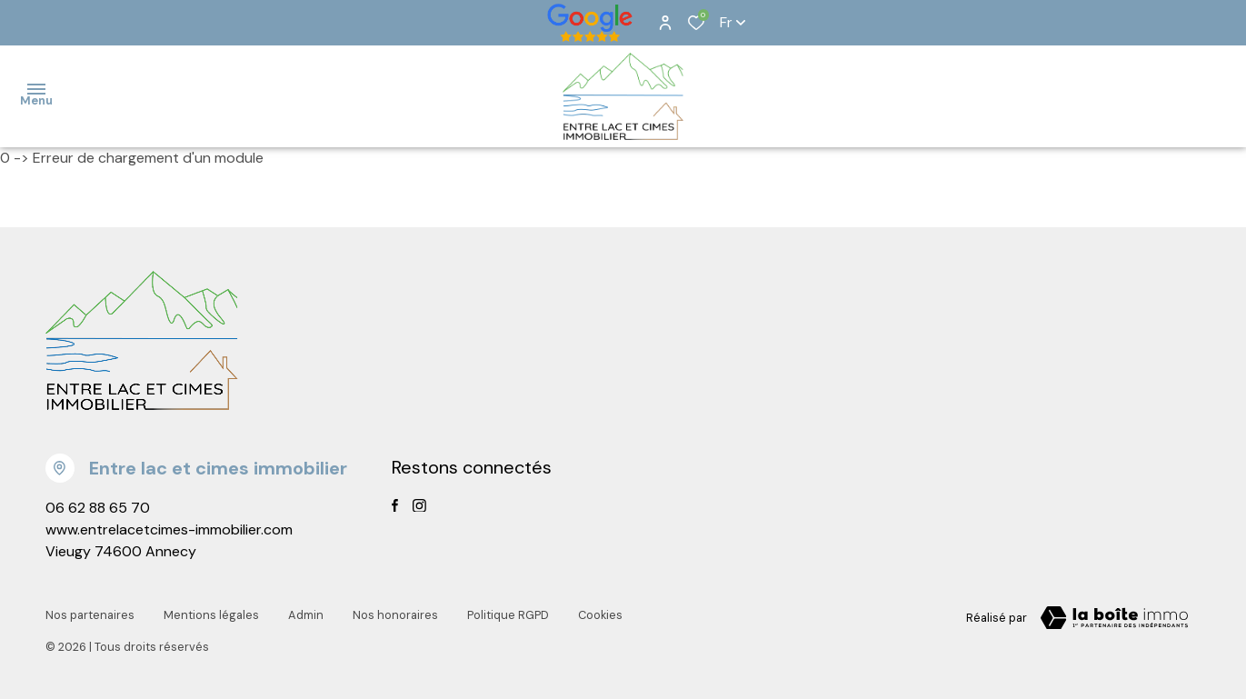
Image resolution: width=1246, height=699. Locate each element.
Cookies (600, 615)
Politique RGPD (508, 615)
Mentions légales (211, 615)
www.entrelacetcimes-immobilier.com (169, 529)
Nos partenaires (90, 615)
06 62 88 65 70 (97, 507)
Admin (306, 615)
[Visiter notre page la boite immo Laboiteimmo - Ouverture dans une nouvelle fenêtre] (1114, 618)
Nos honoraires (395, 615)
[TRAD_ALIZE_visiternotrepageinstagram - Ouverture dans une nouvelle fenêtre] (419, 506)
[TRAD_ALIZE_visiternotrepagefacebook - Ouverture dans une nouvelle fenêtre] (395, 505)
